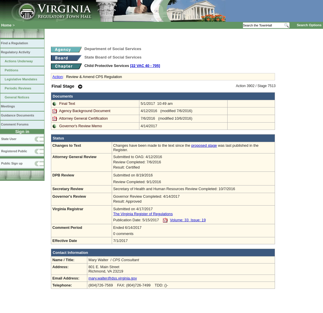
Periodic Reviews (18, 88)
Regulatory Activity (15, 52)
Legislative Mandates (21, 79)
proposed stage (204, 145)
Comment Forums (15, 124)
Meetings (8, 106)
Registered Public (14, 151)
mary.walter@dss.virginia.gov (112, 278)
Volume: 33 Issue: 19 (188, 220)
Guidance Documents (17, 115)
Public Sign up (11, 163)
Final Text (67, 103)
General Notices (17, 97)
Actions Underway (19, 61)
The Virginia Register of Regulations (143, 214)
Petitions (11, 70)
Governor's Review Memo (80, 126)
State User (8, 139)
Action (57, 77)
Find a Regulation (14, 43)
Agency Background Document (84, 111)
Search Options (309, 25)
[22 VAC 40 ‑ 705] (145, 65)
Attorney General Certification (83, 118)
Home (6, 25)
